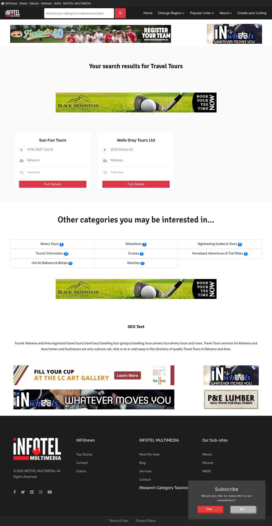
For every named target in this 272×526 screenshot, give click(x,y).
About (224, 13)
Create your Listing (251, 13)
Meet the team (149, 454)
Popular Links (200, 13)
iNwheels (46, 3)
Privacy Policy (146, 521)
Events (81, 471)
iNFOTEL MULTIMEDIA (77, 3)
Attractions (133, 244)
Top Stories (84, 454)
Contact (82, 463)
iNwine (23, 3)
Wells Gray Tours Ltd (136, 140)
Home (147, 13)
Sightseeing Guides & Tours (217, 244)
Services (145, 471)
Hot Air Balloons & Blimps (50, 263)
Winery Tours (49, 244)
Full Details (52, 184)
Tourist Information (49, 253)
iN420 (57, 3)
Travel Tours (33, 172)
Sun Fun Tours (52, 140)
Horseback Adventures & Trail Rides (217, 253)
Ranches (133, 263)
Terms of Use (118, 521)
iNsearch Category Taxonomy (166, 487)
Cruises (133, 253)
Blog (142, 463)
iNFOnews (9, 3)
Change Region (169, 13)
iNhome (34, 3)
